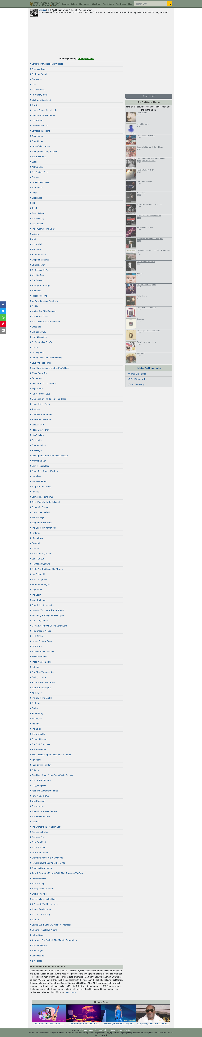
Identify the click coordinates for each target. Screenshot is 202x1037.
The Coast (35, 595)
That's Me (35, 703)
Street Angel (36, 950)
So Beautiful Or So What (42, 342)
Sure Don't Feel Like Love (42, 651)
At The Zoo (36, 693)
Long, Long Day (38, 785)
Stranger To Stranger (40, 285)
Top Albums (108, 4)
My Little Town (37, 275)
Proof (33, 193)
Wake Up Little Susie (40, 816)
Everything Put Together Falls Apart (47, 615)
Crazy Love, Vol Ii (38, 894)
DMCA (91, 1030)
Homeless (35, 476)
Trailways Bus (37, 837)
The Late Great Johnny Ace (43, 528)
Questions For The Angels (42, 115)
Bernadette (36, 440)
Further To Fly (37, 883)
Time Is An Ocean (39, 852)
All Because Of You (39, 270)
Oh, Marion (36, 646)
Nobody (34, 724)
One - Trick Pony (38, 600)
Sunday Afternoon (39, 739)
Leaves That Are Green (41, 641)
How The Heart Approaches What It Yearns (50, 754)
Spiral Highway (37, 265)
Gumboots (35, 249)
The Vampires (37, 806)
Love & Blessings (38, 337)
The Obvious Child (39, 172)
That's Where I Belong (40, 662)
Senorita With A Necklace (42, 682)
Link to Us (111, 1030)
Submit (74, 4)
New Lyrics (84, 4)
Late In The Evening (39, 182)
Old (32, 203)
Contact (119, 1030)
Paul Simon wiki (137, 374)
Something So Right (40, 131)
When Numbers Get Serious (43, 811)
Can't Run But (37, 559)
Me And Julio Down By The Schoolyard (48, 626)
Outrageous (36, 79)
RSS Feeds (103, 1030)
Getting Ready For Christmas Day (46, 357)
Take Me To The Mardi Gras (43, 383)
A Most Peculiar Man (40, 909)
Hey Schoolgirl (37, 574)
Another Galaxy (38, 461)
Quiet (33, 162)
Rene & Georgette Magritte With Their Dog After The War (56, 873)
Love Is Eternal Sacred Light (43, 110)
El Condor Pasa (38, 254)
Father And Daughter (40, 584)
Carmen (34, 177)
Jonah (33, 208)
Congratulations (38, 445)
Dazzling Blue (37, 352)
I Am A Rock (36, 538)
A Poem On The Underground (44, 904)
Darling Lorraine (38, 677)
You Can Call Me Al (39, 832)
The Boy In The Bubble (41, 698)
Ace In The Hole (38, 156)
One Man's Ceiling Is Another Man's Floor (49, 368)
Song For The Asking (40, 486)
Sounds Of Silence (39, 507)
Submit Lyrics (149, 96)
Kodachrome (36, 136)
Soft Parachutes (38, 749)
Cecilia (34, 306)
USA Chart (96, 4)
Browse (65, 4)
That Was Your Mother (41, 414)
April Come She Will (40, 512)
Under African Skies (40, 404)
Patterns (34, 667)
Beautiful (35, 543)
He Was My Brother (39, 95)
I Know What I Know (40, 146)
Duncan (34, 234)
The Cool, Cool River (40, 744)
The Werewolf (37, 280)
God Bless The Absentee (42, 672)
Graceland (35, 327)
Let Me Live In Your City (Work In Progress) (50, 925)
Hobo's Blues (36, 935)
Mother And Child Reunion (43, 311)
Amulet (34, 347)
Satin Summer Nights (40, 687)
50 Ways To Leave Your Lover (44, 301)
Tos (96, 1030)
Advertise (127, 1030)
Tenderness (36, 378)
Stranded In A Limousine (42, 605)
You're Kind (36, 244)
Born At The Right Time (41, 497)
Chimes (34, 770)
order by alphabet (86, 58)
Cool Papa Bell (37, 956)
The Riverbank (37, 89)
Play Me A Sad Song (40, 564)
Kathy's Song (36, 167)
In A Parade (36, 961)
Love (33, 84)
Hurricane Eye (37, 517)
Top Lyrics (121, 4)
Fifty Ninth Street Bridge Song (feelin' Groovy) (51, 775)
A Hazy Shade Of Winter (41, 888)
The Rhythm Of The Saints (42, 229)
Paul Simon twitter (137, 379)
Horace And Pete (38, 296)
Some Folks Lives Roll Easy (43, 899)
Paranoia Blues (37, 213)
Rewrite (34, 105)
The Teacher (36, 223)
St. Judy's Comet (38, 74)
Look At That (36, 636)
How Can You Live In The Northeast (47, 610)
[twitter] (80, 1030)
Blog (130, 4)
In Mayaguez (36, 450)
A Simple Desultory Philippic (43, 151)
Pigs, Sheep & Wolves (40, 631)
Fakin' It (34, 492)
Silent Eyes (36, 718)
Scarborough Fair (38, 579)
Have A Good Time (39, 796)
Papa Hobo (36, 589)
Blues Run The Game (40, 419)
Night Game (36, 388)
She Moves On (37, 734)
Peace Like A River (39, 430)
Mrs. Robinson (37, 801)
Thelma (34, 821)
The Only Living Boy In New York (45, 827)
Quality (34, 708)
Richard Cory (36, 713)
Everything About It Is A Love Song (46, 858)
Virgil (33, 239)
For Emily (35, 533)
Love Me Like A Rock (40, 100)
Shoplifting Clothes (39, 260)
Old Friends (36, 198)
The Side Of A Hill (39, 316)
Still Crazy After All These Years (45, 321)
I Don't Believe (37, 435)
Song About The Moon (41, 522)
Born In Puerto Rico (39, 466)
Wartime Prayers (38, 945)
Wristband (35, 290)
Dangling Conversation (41, 868)
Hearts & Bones (38, 878)
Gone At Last (37, 141)
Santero (34, 919)
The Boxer (35, 729)
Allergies (35, 409)
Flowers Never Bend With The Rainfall (48, 863)
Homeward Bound (39, 481)
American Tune (37, 69)
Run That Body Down (40, 553)
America (34, 548)
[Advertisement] (101, 37)
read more (70, 992)
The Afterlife (36, 120)
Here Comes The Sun (40, 765)
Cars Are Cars (37, 425)
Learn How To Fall (39, 126)
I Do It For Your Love (40, 394)
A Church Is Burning (40, 914)
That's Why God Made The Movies (46, 569)
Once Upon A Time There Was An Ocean (49, 455)
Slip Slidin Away (38, 332)
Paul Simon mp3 (136, 384)
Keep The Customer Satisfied (44, 791)
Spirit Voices (36, 187)
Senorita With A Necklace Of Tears (46, 64)
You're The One (37, 847)
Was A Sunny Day (39, 373)
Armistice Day (37, 218)
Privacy (84, 1030)
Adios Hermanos (38, 657)
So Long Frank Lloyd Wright (43, 930)
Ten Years (35, 760)
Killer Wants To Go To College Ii (45, 502)
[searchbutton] (169, 3)
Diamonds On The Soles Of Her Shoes (48, 399)
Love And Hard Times (40, 363)
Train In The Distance (40, 780)
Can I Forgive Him (39, 620)
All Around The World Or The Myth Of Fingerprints (53, 940)
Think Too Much (38, 842)
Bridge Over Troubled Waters (44, 471)
